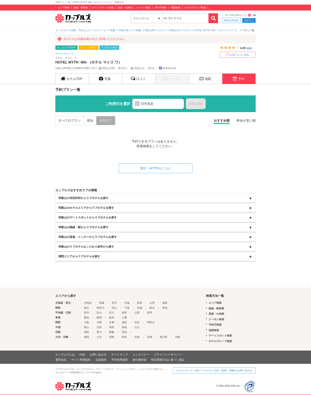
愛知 (86, 317)
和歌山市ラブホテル (180, 30)
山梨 (137, 312)
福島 (164, 302)
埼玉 (114, 307)
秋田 (139, 302)
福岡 (86, 336)
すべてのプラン (70, 120)
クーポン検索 (143, 7)
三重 (124, 317)
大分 (99, 336)
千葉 (127, 307)
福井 (124, 312)
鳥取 (111, 327)
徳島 (86, 332)
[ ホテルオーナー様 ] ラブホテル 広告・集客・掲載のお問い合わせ (214, 370)
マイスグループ (64, 53)
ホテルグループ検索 (195, 7)
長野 (149, 312)
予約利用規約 (119, 359)
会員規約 (101, 359)
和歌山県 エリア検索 (130, 30)
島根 (124, 327)
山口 (137, 327)
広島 (99, 327)
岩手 (114, 302)
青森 (101, 302)
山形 (152, 302)
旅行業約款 (140, 359)
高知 (124, 332)
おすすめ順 (222, 120)
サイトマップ (119, 354)
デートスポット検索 (102, 7)
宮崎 (149, 336)
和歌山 (151, 322)
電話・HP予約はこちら (155, 168)
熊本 (124, 336)
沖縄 (177, 336)
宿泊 (90, 120)
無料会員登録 (231, 20)
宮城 (127, 302)
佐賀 (137, 336)
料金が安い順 (246, 120)
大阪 (86, 322)
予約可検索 (160, 7)
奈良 (137, 322)
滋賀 (124, 322)
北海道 (88, 302)
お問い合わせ (98, 354)
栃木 (152, 307)
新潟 (86, 312)
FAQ (82, 354)
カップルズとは (65, 354)
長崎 (111, 336)
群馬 (164, 307)
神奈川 (100, 307)
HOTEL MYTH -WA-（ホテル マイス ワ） (217, 30)
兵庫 (99, 322)
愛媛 (111, 332)
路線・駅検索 (81, 7)
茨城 (139, 307)
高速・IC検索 (125, 7)
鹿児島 (163, 336)
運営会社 (60, 359)
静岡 (99, 317)
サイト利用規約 (81, 359)
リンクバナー (141, 354)
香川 (99, 332)
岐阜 (111, 317)
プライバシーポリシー (168, 354)
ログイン (249, 20)
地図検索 (175, 7)
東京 (86, 307)
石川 (111, 312)
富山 (99, 312)
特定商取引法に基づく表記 (167, 359)
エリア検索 (63, 7)
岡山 (86, 327)
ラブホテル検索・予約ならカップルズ (79, 30)
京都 (111, 322)
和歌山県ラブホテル (155, 30)
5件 (249, 48)
